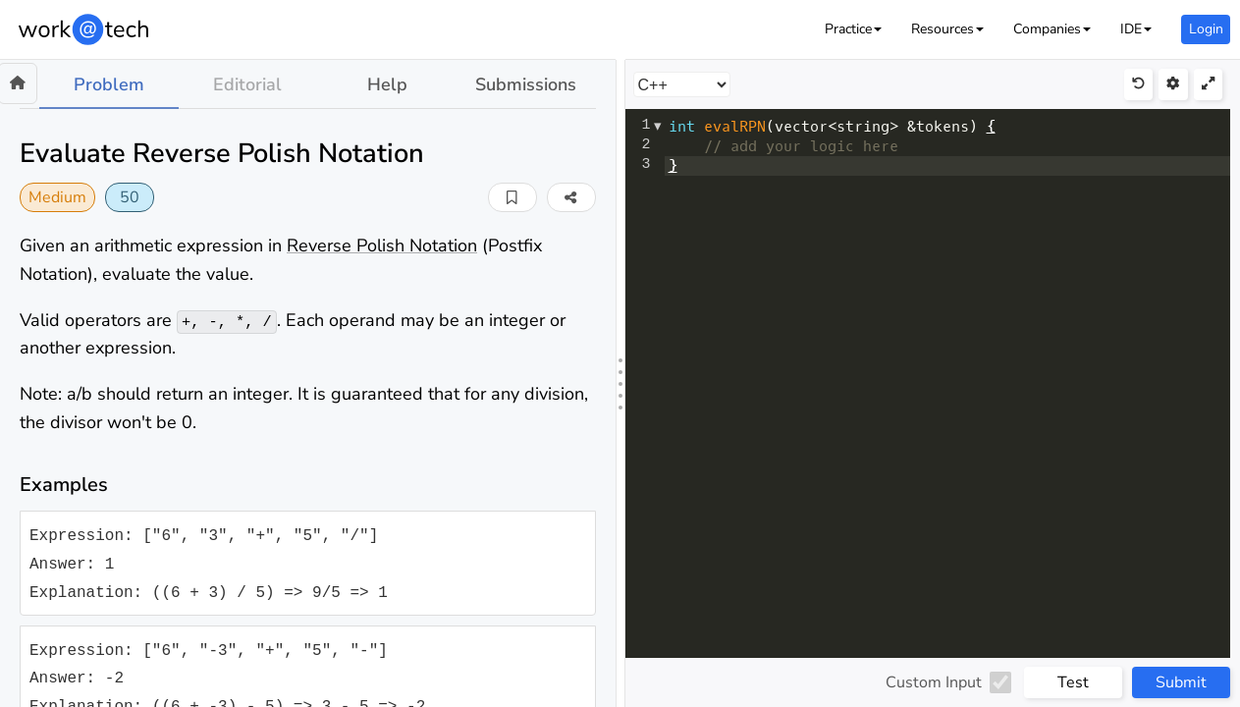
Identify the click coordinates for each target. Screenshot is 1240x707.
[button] (853, 29)
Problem (109, 84)
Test (1073, 682)
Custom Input (934, 682)
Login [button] (1206, 29)
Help (387, 84)
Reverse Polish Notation (382, 245)
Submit (1181, 682)
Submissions (525, 84)
